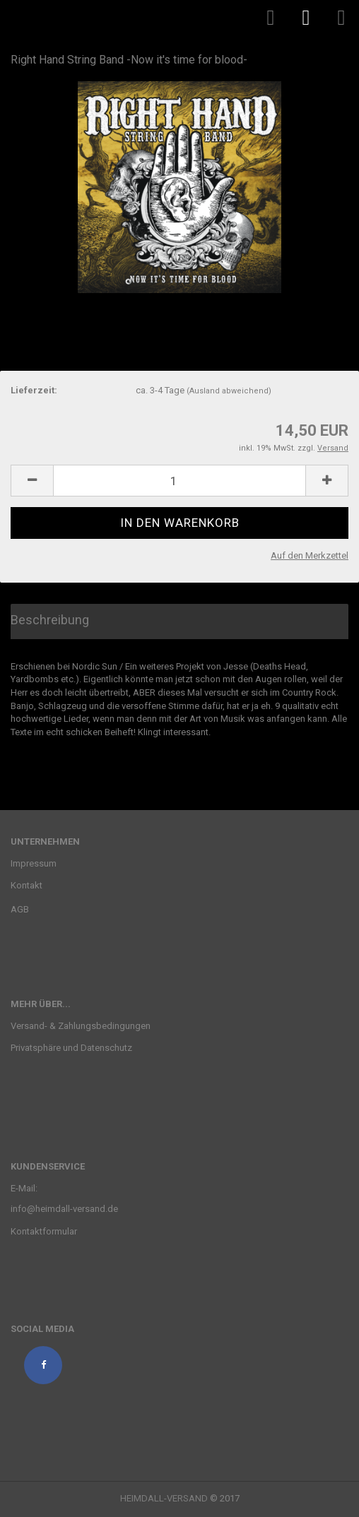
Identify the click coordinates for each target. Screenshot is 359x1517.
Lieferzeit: (34, 390)
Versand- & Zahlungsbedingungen (81, 1026)
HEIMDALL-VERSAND (164, 1498)
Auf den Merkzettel (309, 555)
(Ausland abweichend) (229, 390)
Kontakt (26, 885)
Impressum (34, 863)
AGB (20, 909)
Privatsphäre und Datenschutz (71, 1047)
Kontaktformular (44, 1231)
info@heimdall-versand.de (64, 1208)
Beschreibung (50, 619)
